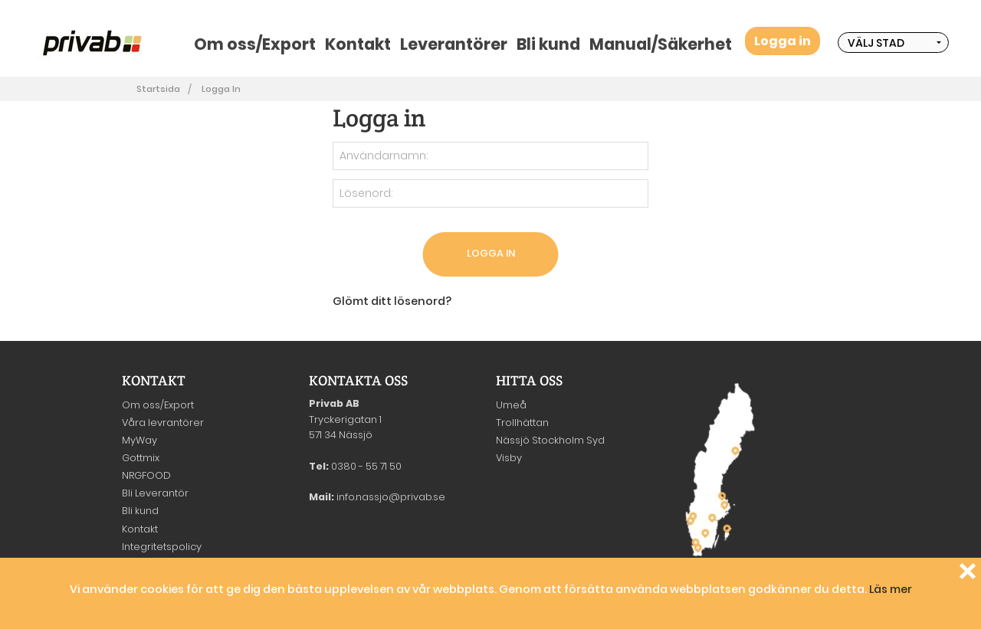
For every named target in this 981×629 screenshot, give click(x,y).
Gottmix (140, 457)
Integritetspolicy (162, 546)
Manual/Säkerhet (660, 44)
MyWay (139, 440)
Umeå (511, 404)
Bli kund (548, 44)
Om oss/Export (255, 44)
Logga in (782, 41)
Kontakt (358, 44)
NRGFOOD (146, 475)
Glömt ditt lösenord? (392, 301)
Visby (509, 457)
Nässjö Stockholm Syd (550, 440)
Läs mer (890, 589)
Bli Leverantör (155, 493)
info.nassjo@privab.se (390, 496)
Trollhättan (522, 422)
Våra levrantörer (163, 422)
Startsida (158, 89)
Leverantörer (453, 44)
